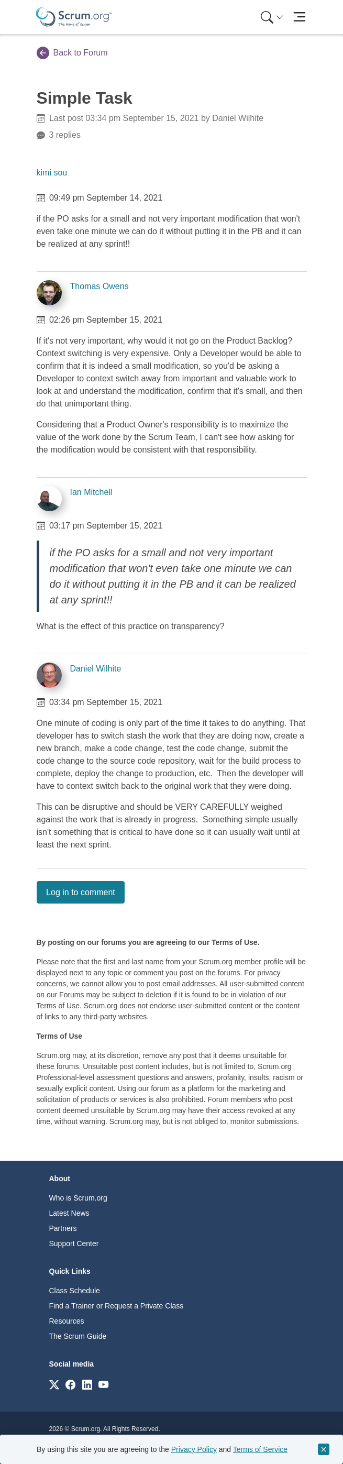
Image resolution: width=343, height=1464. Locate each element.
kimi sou (52, 172)
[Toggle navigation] (300, 17)
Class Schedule (74, 1290)
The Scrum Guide (78, 1336)
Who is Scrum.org (78, 1198)
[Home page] (74, 17)
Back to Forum (72, 53)
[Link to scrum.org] (54, 1384)
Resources (66, 1321)
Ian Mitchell (91, 492)
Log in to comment (80, 892)
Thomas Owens (99, 286)
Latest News (69, 1213)
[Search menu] (272, 17)
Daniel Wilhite (95, 668)
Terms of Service (260, 1449)
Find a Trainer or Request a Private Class (116, 1306)
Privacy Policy (194, 1449)
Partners (63, 1228)
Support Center (74, 1243)
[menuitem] (271, 17)
